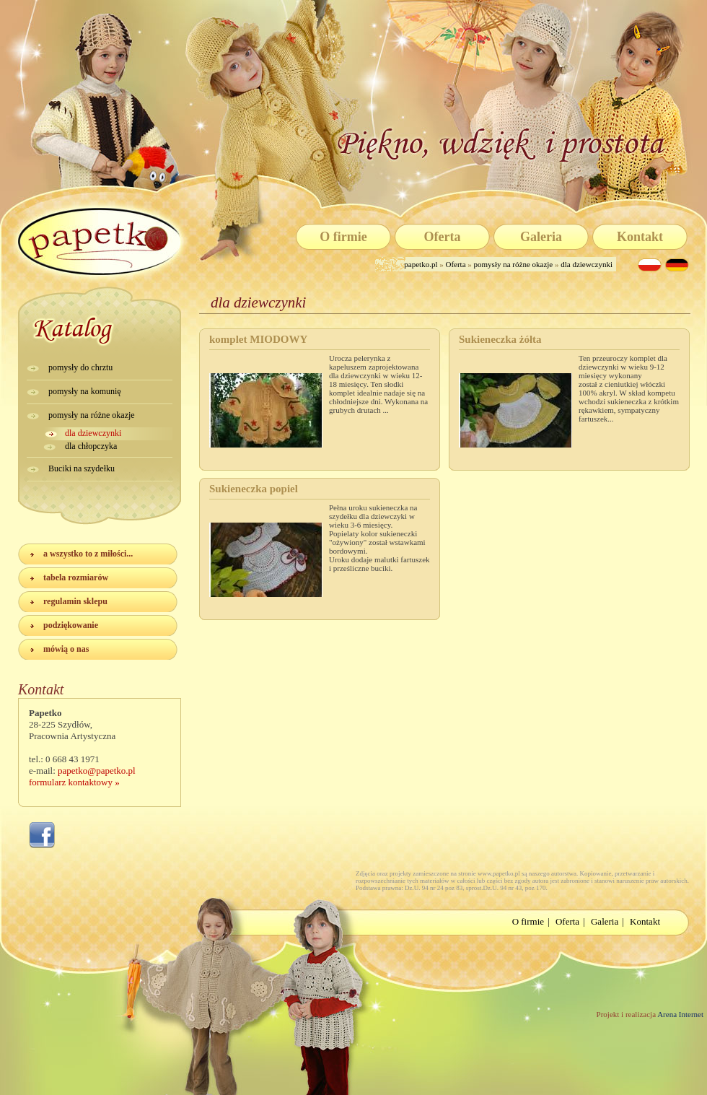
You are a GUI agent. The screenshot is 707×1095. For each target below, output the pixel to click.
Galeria (541, 237)
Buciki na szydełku (81, 468)
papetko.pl (421, 264)
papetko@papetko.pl (97, 770)
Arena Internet (679, 1014)
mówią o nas (66, 649)
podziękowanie (70, 625)
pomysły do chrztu (80, 367)
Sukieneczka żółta (500, 339)
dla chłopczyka (91, 446)
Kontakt (640, 237)
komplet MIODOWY (258, 339)
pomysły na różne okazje (513, 264)
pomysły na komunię (84, 391)
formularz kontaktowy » (74, 782)
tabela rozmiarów (75, 577)
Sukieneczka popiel (253, 488)
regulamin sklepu (75, 601)
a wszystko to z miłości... (88, 554)
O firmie (343, 237)
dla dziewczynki (586, 264)
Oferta (442, 237)
